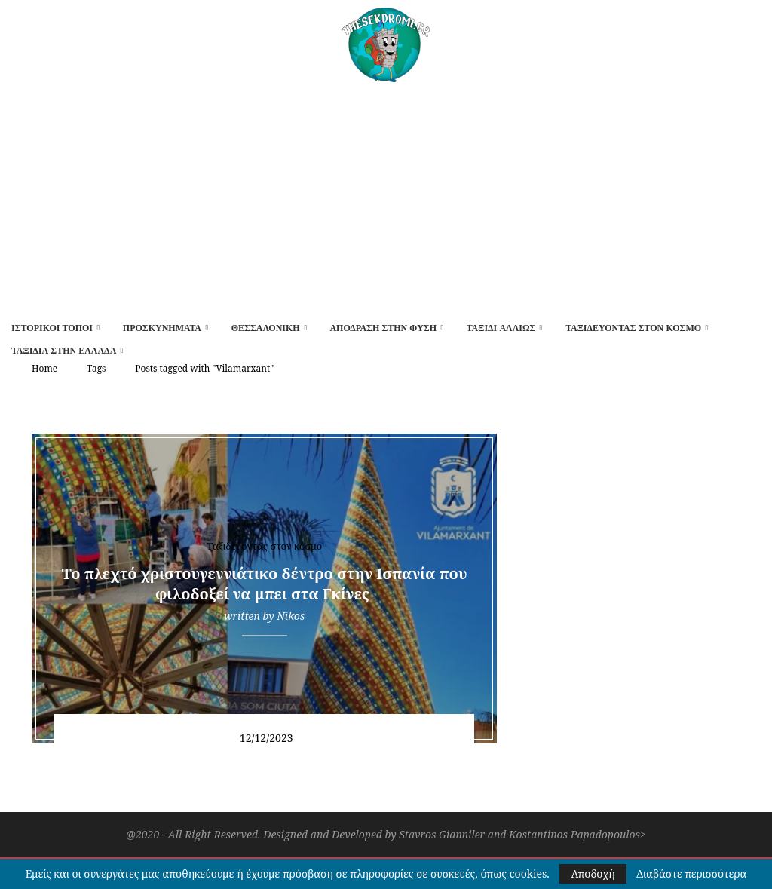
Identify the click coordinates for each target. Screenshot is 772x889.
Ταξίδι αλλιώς (501, 328)
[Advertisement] (386, 195)
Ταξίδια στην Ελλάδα (63, 350)
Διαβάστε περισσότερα (691, 874)
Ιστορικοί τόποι (52, 328)
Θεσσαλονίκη (265, 328)
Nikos (291, 616)
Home (44, 368)
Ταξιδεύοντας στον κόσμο (633, 328)
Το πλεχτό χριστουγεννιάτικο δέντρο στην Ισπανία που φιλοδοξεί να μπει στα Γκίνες (264, 583)
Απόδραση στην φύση (383, 328)
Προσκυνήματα (162, 328)
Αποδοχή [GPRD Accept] (592, 873)
